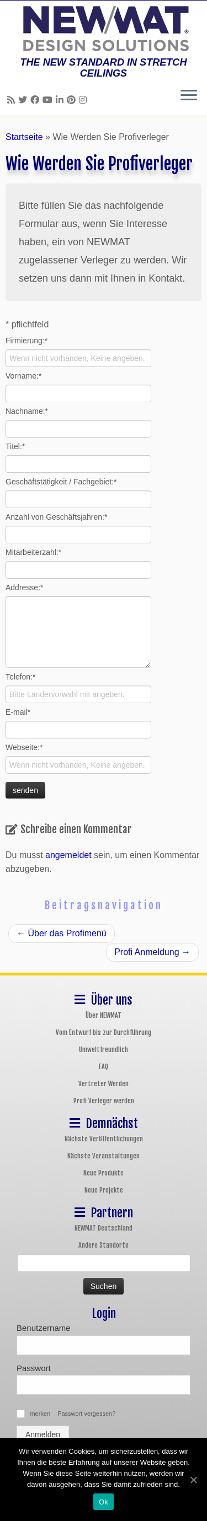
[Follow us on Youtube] (49, 100)
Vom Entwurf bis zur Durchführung (103, 1032)
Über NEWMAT (103, 1015)
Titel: (15, 446)
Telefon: (21, 676)
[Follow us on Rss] (12, 100)
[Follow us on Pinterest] (73, 100)
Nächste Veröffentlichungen (104, 1139)
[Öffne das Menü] (189, 96)
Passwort (34, 1368)
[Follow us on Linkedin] (61, 100)
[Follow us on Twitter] (24, 100)
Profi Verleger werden (103, 1101)
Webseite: (24, 747)
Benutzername (44, 1328)
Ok (103, 1502)
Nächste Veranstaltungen (103, 1156)
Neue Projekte (103, 1190)
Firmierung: (26, 340)
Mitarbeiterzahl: (33, 552)
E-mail (18, 712)
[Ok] (193, 1479)
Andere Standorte (103, 1245)
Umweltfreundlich (103, 1049)
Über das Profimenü (62, 933)
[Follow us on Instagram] (84, 100)
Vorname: (23, 375)
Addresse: (25, 587)
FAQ (103, 1066)
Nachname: (27, 411)
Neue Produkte (103, 1173)
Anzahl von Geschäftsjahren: (56, 517)
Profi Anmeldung (152, 952)
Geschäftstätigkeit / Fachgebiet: (61, 481)
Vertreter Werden (103, 1084)
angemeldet (68, 855)
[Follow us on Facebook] (36, 100)
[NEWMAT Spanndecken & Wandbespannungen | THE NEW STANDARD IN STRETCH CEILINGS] (103, 28)
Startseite (24, 137)
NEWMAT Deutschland (103, 1228)
